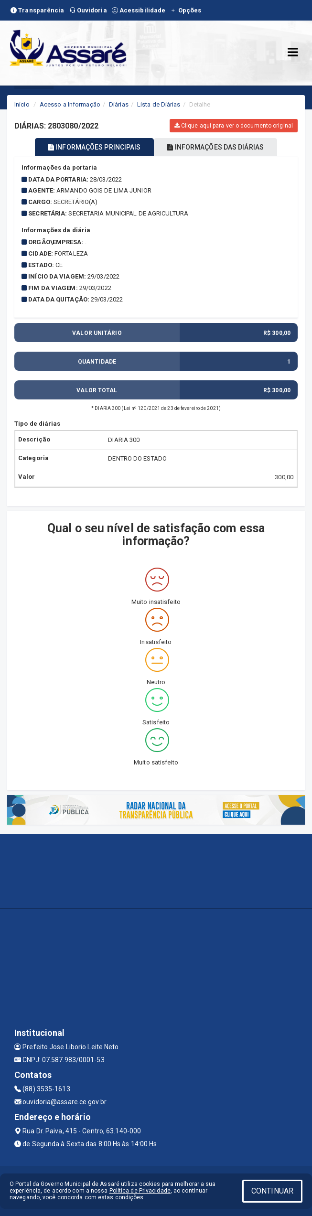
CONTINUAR (272, 1190)
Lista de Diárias (159, 104)
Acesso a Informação (70, 104)
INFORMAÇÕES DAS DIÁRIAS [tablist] (215, 147)
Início (22, 104)
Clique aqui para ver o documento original (233, 125)
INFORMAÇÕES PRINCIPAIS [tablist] (94, 147)
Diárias (119, 104)
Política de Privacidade (140, 1190)
